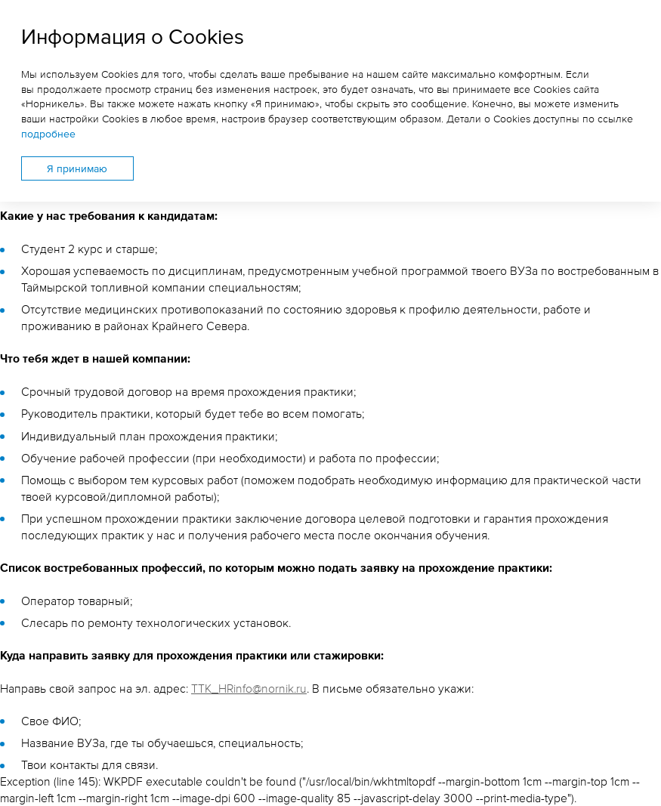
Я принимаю (77, 168)
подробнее (48, 133)
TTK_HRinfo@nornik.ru (249, 688)
